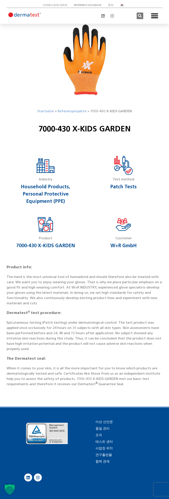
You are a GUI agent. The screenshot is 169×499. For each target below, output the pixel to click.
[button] (140, 16)
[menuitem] (123, 5)
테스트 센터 (104, 442)
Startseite (45, 111)
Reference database (87, 5)
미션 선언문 (104, 422)
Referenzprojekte (72, 111)
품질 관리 (103, 428)
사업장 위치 (104, 448)
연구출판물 (104, 455)
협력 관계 (103, 461)
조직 (99, 435)
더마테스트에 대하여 (55, 5)
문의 (110, 5)
